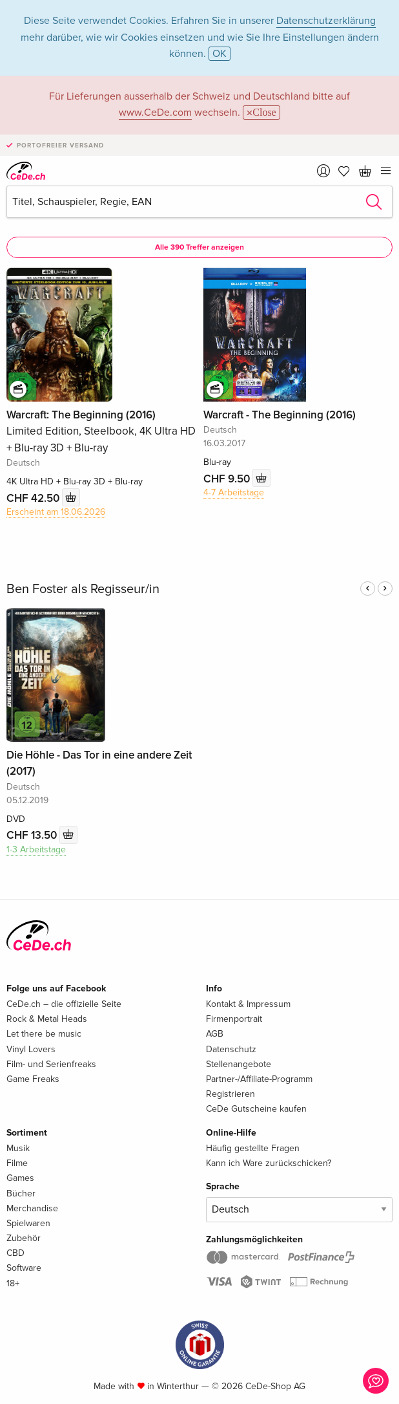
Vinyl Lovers (31, 1049)
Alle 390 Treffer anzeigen (199, 247)
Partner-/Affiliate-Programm (259, 1079)
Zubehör (23, 1238)
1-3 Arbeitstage (36, 849)
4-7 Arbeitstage (233, 492)
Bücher (21, 1193)
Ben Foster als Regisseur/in (82, 589)
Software (23, 1267)
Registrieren (230, 1093)
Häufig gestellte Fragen (253, 1148)
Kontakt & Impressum (248, 1004)
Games (20, 1177)
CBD (15, 1252)
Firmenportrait (234, 1018)
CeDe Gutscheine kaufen (256, 1108)
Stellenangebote (238, 1064)
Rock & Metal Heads (46, 1018)
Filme (17, 1163)
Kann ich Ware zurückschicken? (268, 1163)
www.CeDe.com (155, 112)
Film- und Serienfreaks (51, 1064)
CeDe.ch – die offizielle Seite (63, 1004)
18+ (12, 1283)
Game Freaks (32, 1079)
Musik (18, 1148)
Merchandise (32, 1208)
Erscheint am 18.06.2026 (55, 511)
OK (219, 53)
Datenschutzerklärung (326, 20)
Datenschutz (231, 1049)
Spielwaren (28, 1223)
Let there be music (43, 1033)
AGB (214, 1033)
